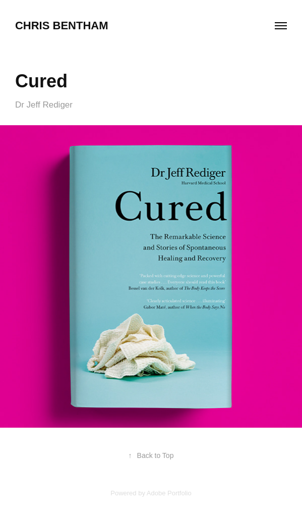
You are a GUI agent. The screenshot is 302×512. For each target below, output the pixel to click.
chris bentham (61, 25)
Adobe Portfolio (169, 493)
